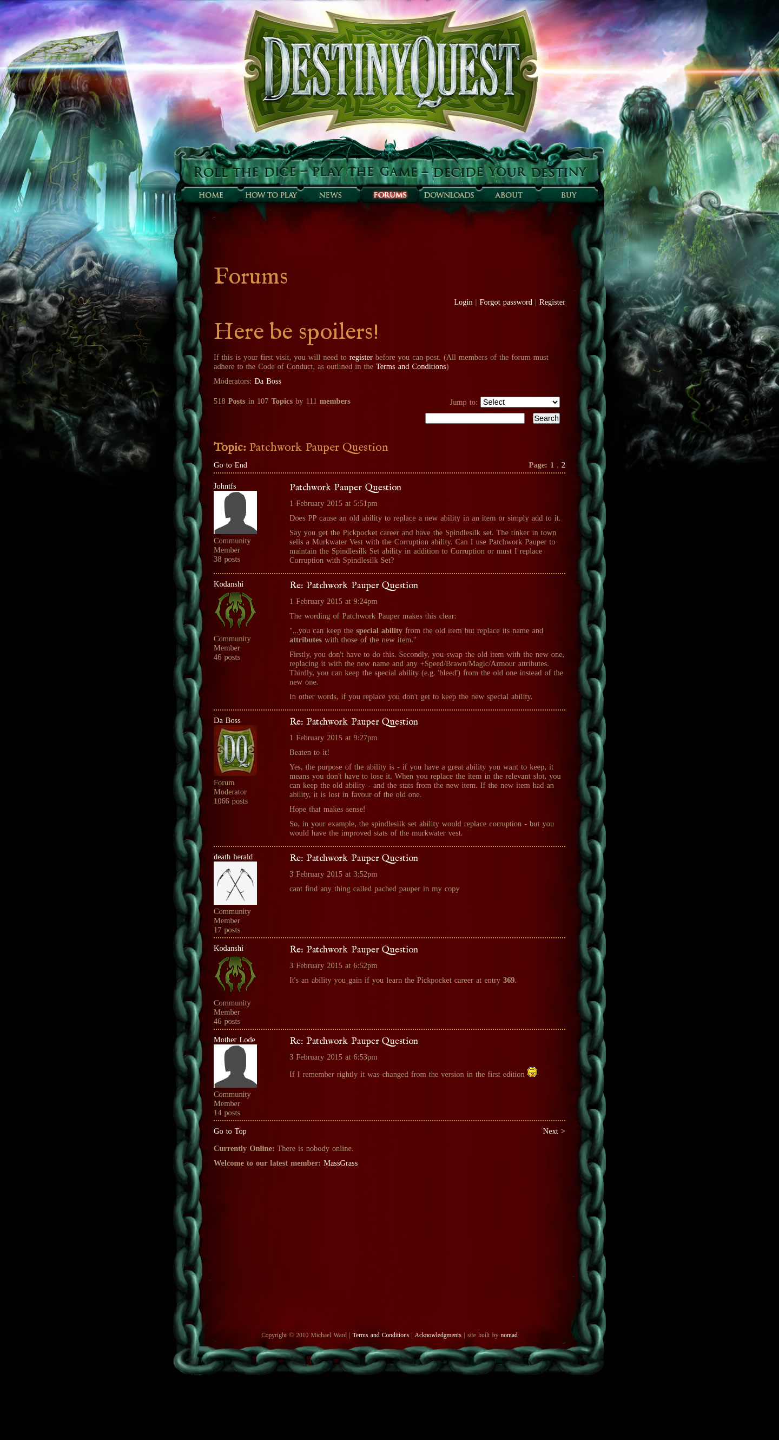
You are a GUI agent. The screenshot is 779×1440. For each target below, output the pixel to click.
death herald (233, 856)
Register (552, 302)
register (361, 357)
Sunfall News (330, 195)
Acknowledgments (438, 1335)
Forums (389, 195)
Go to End (230, 465)
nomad (508, 1335)
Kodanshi (228, 584)
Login (463, 302)
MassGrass (341, 1163)
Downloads (449, 195)
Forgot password (506, 302)
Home (211, 195)
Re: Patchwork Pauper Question (353, 585)
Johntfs (225, 486)
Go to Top (230, 1131)
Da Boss (267, 381)
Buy (568, 195)
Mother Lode (234, 1039)
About (508, 195)
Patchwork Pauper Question (345, 488)
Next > (554, 1131)
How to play (270, 195)
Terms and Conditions (411, 366)
